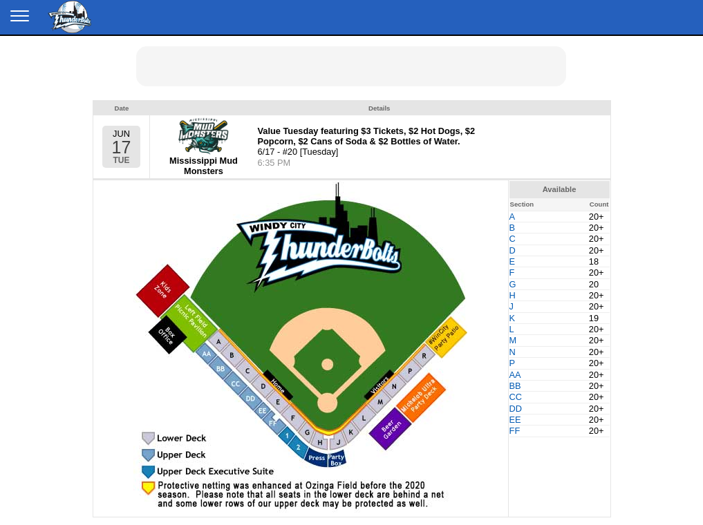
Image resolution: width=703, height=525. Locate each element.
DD (515, 408)
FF (515, 431)
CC (515, 397)
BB (515, 386)
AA (515, 375)
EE (515, 419)
